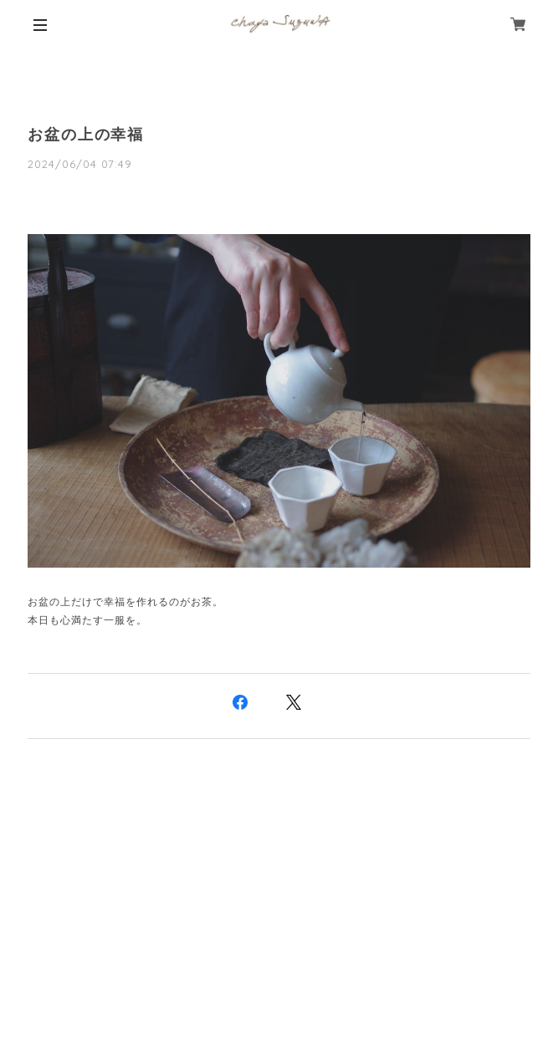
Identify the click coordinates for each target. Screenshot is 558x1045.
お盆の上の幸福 (86, 134)
